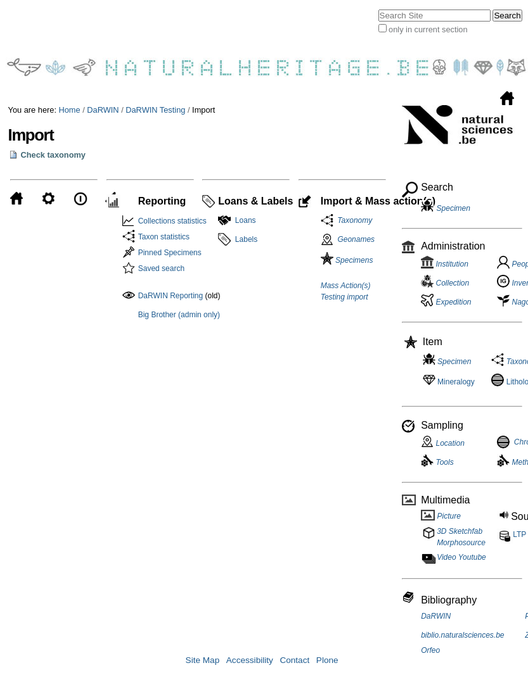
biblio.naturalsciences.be (462, 635)
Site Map (203, 660)
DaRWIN (103, 110)
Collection (445, 283)
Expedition (446, 302)
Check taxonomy (53, 155)
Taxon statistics (164, 236)
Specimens (347, 260)
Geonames (356, 239)
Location (443, 443)
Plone (327, 660)
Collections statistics (172, 221)
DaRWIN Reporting (170, 295)
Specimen (453, 208)
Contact (294, 660)
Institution (444, 264)
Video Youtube (461, 557)
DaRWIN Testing (155, 110)
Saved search (161, 268)
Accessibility (249, 660)
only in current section (428, 29)
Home (69, 110)
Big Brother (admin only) (179, 314)
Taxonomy (353, 220)
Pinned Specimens (170, 252)
